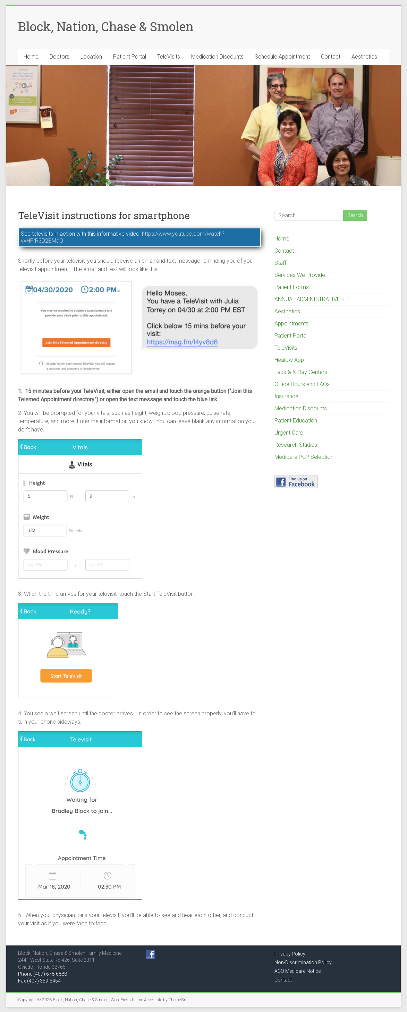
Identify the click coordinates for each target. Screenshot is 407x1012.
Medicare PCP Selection (303, 457)
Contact (330, 56)
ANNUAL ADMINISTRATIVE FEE (312, 299)
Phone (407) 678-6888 (42, 974)
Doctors (59, 56)
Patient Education (295, 420)
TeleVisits (168, 56)
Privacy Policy (289, 954)
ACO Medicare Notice (297, 971)
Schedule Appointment (282, 56)
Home (31, 56)
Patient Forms (291, 287)
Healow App (289, 360)
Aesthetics (364, 56)
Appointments (291, 323)
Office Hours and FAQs (302, 384)
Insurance (286, 396)
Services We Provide (299, 275)
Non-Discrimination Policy (303, 962)
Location (91, 56)
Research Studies (295, 445)
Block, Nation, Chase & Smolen (106, 26)
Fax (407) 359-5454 (39, 981)
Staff (280, 263)
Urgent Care (288, 432)
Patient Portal (129, 56)
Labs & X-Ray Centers (300, 372)
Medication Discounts (217, 56)
